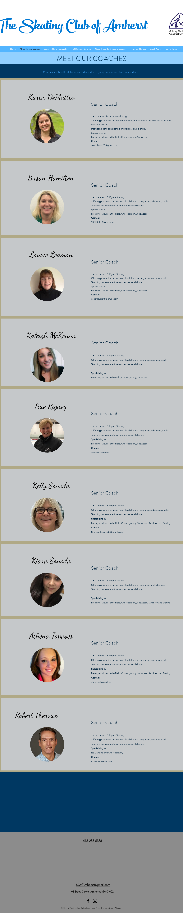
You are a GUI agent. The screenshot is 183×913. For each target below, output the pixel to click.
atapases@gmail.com (102, 682)
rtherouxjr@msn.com (101, 761)
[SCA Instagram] (95, 901)
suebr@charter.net (100, 452)
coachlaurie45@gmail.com (104, 298)
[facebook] (88, 901)
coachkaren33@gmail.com (104, 145)
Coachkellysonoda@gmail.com (107, 532)
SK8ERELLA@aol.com (102, 222)
